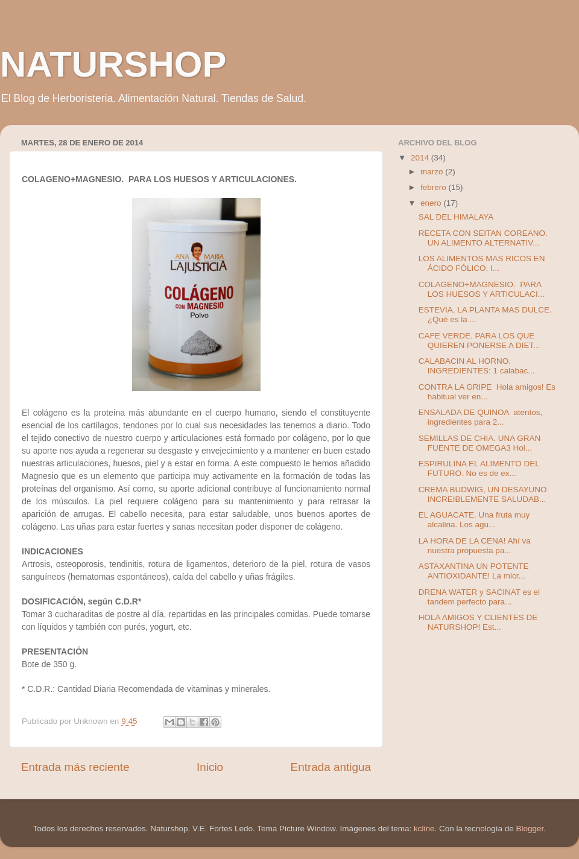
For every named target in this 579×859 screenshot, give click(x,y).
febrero (434, 187)
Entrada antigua (331, 767)
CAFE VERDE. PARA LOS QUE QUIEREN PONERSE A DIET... (479, 340)
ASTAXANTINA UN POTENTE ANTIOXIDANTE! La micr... (474, 571)
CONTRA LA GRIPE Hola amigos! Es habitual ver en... (487, 391)
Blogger (530, 828)
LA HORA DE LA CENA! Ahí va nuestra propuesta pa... (475, 545)
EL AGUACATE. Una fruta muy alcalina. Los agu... (474, 519)
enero (431, 203)
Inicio (210, 767)
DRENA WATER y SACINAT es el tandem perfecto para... (479, 597)
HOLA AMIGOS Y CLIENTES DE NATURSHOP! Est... (478, 622)
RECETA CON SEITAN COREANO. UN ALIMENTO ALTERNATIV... (483, 238)
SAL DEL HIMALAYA (456, 216)
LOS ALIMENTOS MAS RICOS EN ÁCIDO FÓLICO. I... (482, 263)
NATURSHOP (113, 64)
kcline (424, 828)
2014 (421, 157)
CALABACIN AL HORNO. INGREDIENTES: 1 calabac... (477, 366)
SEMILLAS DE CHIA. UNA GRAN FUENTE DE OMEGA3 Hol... (480, 443)
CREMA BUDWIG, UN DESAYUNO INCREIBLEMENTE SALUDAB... (483, 494)
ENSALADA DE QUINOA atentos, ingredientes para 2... (481, 417)
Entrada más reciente (75, 767)
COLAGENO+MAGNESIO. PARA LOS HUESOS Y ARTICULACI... (482, 289)
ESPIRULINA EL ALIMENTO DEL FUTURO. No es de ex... (479, 468)
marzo (432, 171)
